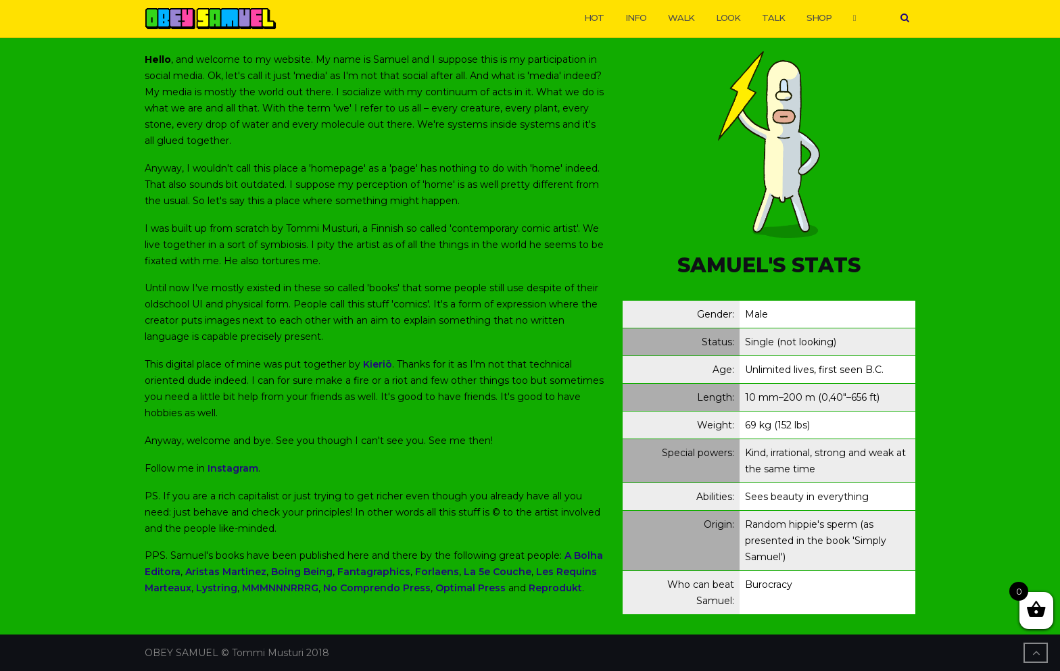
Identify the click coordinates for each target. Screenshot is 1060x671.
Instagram (233, 468)
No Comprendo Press (377, 588)
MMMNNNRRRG (280, 588)
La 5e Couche (497, 572)
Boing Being (302, 572)
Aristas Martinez (225, 572)
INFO (635, 17)
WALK (681, 17)
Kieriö (377, 364)
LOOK (728, 17)
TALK (773, 17)
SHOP (819, 17)
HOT (594, 17)
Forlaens (437, 572)
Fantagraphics (373, 572)
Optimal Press (470, 588)
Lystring (216, 588)
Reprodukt (555, 588)
